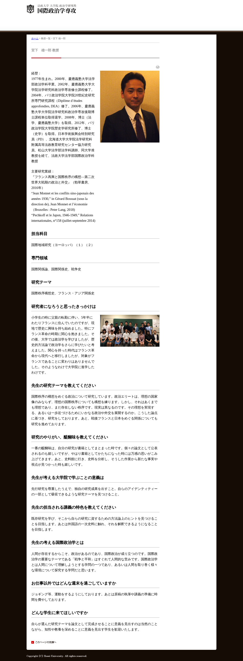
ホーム (34, 38)
